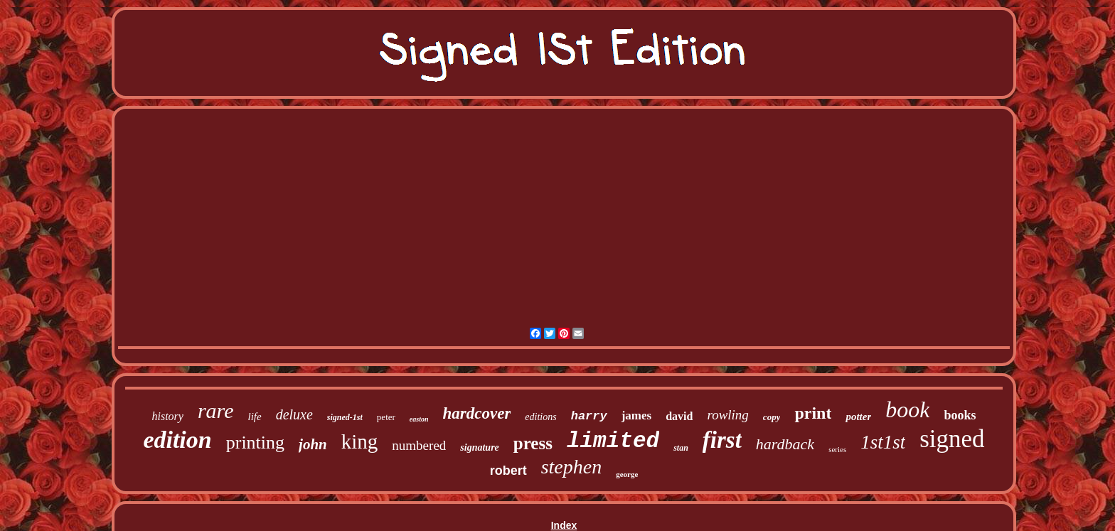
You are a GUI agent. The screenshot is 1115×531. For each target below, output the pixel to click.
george (627, 474)
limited (613, 441)
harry (589, 416)
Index (564, 525)
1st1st (882, 442)
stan (680, 448)
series (837, 449)
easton (419, 419)
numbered (419, 445)
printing (255, 442)
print (812, 413)
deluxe (294, 414)
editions (540, 417)
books (960, 415)
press (533, 443)
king (359, 441)
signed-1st (345, 417)
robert (508, 470)
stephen (571, 467)
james (636, 415)
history (167, 416)
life (254, 416)
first (722, 440)
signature (479, 447)
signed (951, 439)
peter (386, 417)
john (313, 444)
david (679, 416)
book (907, 409)
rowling (727, 414)
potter (858, 416)
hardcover (477, 413)
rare (216, 410)
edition (177, 440)
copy (772, 417)
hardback (785, 444)
